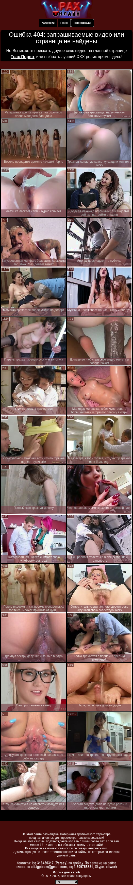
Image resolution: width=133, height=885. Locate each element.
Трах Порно (22, 57)
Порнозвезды (82, 22)
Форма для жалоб (66, 872)
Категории (48, 22)
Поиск (64, 22)
